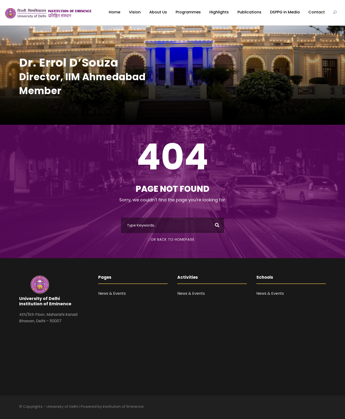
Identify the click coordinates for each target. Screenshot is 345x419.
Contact (316, 12)
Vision (135, 12)
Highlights (219, 12)
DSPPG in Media (285, 12)
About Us (158, 12)
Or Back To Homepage (173, 239)
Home (114, 12)
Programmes (188, 12)
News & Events (112, 293)
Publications (249, 12)
